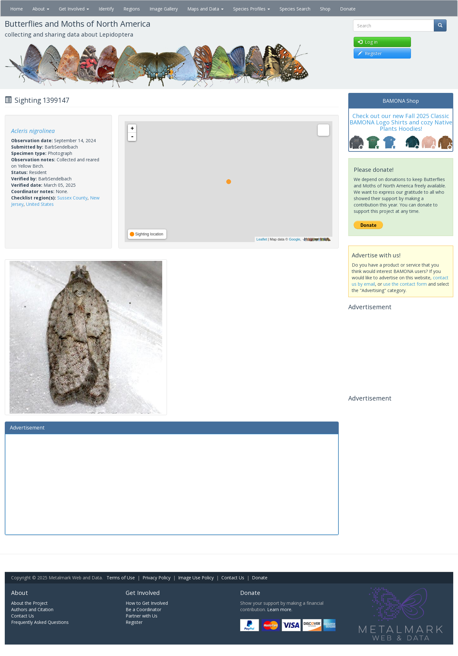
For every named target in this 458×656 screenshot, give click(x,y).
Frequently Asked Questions (40, 622)
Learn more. (279, 609)
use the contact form (405, 284)
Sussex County (72, 198)
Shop (325, 9)
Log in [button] (368, 42)
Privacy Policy (156, 578)
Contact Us (232, 578)
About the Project (29, 603)
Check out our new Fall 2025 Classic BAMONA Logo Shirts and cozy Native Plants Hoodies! (401, 122)
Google (294, 239)
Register (134, 622)
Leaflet (261, 239)
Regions (131, 9)
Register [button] (370, 53)
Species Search (295, 9)
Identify (106, 9)
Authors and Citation (32, 609)
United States (40, 204)
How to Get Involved (147, 603)
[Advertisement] (171, 483)
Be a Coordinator (143, 609)
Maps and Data (205, 9)
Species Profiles (251, 9)
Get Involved (74, 9)
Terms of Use (121, 578)
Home (16, 9)
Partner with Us (141, 616)
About (40, 9)
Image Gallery (163, 9)
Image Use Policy (196, 578)
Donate (348, 9)
